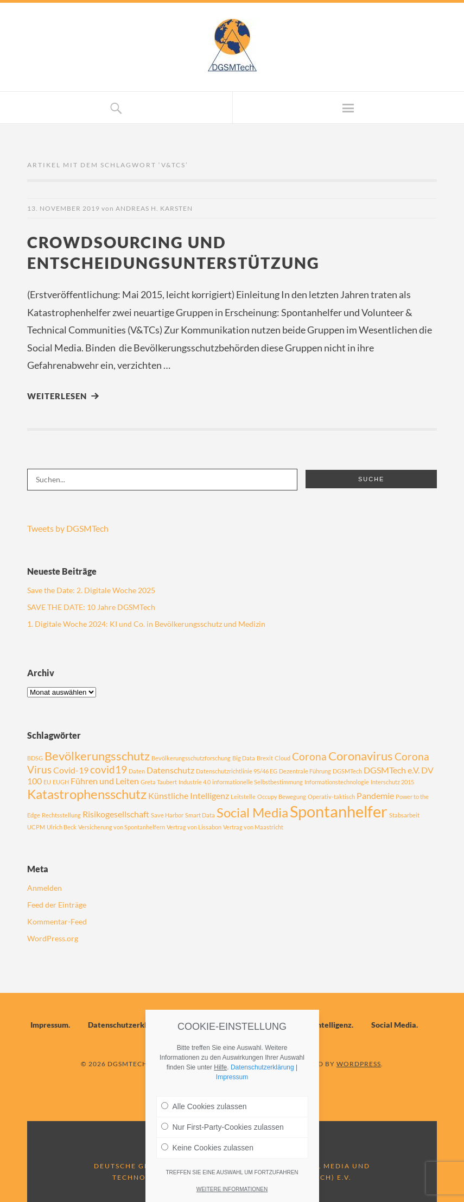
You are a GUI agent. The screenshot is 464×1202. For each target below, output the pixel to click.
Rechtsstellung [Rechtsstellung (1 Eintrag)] (61, 815)
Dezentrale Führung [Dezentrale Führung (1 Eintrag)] (305, 771)
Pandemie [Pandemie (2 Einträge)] (375, 795)
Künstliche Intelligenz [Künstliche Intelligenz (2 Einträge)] (188, 795)
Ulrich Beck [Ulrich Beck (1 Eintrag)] (62, 826)
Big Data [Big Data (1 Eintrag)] (243, 758)
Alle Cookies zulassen (204, 1106)
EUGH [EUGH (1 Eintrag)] (61, 781)
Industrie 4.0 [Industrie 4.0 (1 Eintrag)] (195, 781)
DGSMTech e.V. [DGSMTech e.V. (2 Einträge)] (391, 770)
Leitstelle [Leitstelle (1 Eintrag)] (243, 796)
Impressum (49, 1024)
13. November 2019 (63, 208)
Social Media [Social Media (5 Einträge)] (252, 812)
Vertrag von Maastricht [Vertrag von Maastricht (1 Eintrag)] (253, 826)
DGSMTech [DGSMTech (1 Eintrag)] (347, 771)
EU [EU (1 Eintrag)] (47, 781)
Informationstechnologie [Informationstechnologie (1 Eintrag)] (336, 781)
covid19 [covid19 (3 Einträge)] (108, 769)
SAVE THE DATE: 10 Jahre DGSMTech (91, 607)
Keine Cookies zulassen (207, 1147)
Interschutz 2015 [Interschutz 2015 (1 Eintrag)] (392, 781)
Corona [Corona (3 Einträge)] (309, 756)
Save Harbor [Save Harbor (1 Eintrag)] (167, 815)
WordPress (358, 1064)
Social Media (393, 1024)
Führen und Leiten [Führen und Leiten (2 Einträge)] (105, 781)
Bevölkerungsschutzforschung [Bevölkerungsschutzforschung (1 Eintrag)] (191, 758)
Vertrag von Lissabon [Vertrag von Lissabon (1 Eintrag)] (194, 826)
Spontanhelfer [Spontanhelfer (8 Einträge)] (338, 811)
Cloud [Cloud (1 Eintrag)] (282, 758)
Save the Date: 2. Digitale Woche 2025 (91, 590)
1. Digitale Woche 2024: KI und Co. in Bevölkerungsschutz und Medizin (146, 623)
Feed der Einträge (56, 904)
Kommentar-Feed (57, 921)
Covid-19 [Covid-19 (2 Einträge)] (70, 770)
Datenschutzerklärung (127, 1024)
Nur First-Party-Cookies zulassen (222, 1127)
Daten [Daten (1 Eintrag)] (137, 771)
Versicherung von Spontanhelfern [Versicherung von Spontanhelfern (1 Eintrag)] (121, 826)
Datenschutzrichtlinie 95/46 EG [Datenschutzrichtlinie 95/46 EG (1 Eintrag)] (236, 771)
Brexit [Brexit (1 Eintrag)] (265, 758)
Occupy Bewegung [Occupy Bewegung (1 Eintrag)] (281, 796)
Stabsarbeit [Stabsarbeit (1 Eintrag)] (404, 815)
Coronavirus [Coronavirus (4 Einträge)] (360, 755)
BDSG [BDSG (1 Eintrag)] (35, 758)
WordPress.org (52, 938)
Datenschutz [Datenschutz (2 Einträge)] (170, 770)
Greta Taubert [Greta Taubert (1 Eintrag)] (159, 781)
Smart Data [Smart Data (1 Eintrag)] (200, 815)
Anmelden (44, 887)
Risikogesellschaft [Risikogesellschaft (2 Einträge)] (115, 814)
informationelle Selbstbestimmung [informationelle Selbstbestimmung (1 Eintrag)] (257, 781)
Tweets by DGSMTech (68, 528)
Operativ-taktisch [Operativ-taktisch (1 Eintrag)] (331, 796)
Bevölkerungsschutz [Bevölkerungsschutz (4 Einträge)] (97, 755)
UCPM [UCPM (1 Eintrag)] (36, 826)
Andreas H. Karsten (154, 208)
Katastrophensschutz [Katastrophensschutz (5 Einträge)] (87, 794)
